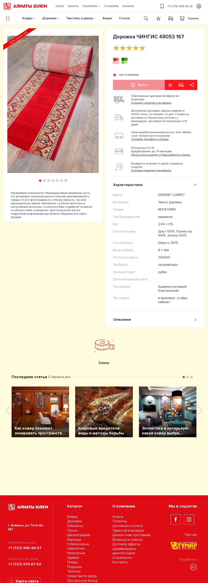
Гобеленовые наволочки (78, 546)
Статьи (124, 18)
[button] (91, 6)
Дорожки (49, 18)
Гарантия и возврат (128, 530)
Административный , (173, 287)
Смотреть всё (60, 377)
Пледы (72, 562)
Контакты (120, 562)
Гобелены (75, 526)
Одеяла (73, 558)
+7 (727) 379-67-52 (24, 564)
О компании (122, 558)
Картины (74, 540)
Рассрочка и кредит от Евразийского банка (160, 155)
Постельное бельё (82, 581)
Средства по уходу (82, 576)
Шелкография (78, 535)
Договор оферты (126, 544)
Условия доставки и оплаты (150, 139)
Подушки (74, 567)
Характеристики (155, 184)
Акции (107, 18)
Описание (155, 319)
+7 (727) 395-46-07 (24, 548)
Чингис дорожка (170, 202)
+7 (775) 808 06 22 (176, 6)
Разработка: (188, 564)
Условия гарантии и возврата (151, 103)
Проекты (119, 521)
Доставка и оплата (127, 526)
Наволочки (76, 553)
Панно (72, 530)
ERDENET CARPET (171, 195)
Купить (139, 85)
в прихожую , (167, 298)
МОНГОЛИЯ (167, 209)
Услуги (117, 517)
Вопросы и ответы (127, 540)
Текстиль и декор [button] (79, 18)
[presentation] (13, 104)
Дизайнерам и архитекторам (124, 551)
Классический (168, 291)
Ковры (27, 18)
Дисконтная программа (131, 535)
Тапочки (73, 571)
